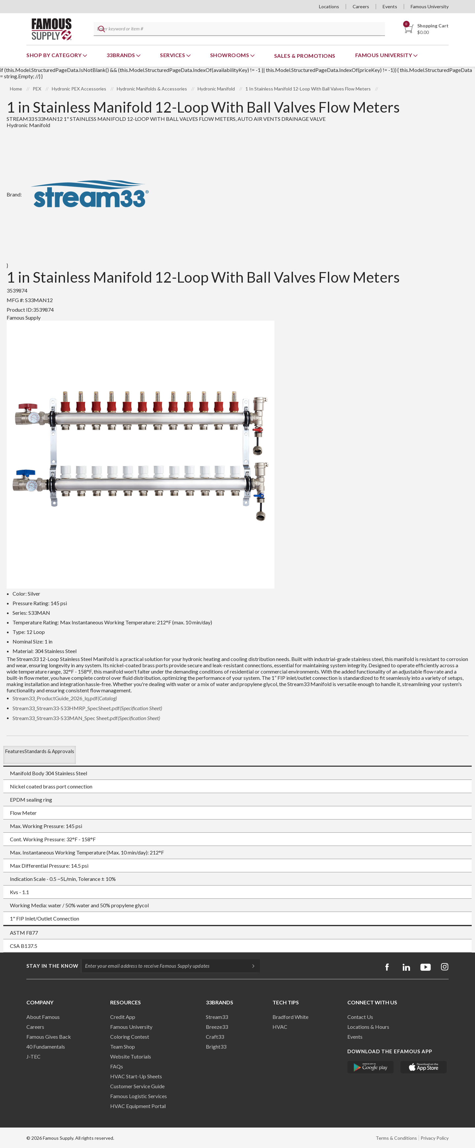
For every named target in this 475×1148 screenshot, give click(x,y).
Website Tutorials (130, 1056)
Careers (361, 6)
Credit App (122, 1017)
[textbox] (238, 29)
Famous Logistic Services (138, 1096)
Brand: (82, 194)
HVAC (279, 1027)
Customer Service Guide (137, 1086)
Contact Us (360, 1017)
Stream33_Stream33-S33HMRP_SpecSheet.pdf (87, 708)
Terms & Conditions (396, 1138)
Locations (329, 6)
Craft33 (215, 1036)
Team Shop (122, 1046)
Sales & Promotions (304, 55)
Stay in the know (52, 966)
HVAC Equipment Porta (137, 1106)
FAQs (116, 1066)
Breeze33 (217, 1027)
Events (390, 6)
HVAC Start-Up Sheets (136, 1076)
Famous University (430, 6)
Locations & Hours (368, 1027)
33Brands (122, 55)
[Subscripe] (250, 965)
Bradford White (290, 1017)
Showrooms (230, 55)
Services (173, 55)
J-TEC (33, 1056)
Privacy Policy (435, 1138)
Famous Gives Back (48, 1036)
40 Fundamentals (45, 1046)
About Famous (43, 1017)
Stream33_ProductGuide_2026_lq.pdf (65, 698)
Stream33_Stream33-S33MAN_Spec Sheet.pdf (86, 718)
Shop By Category (54, 55)
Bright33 (216, 1046)
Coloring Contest (129, 1036)
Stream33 (217, 1017)
